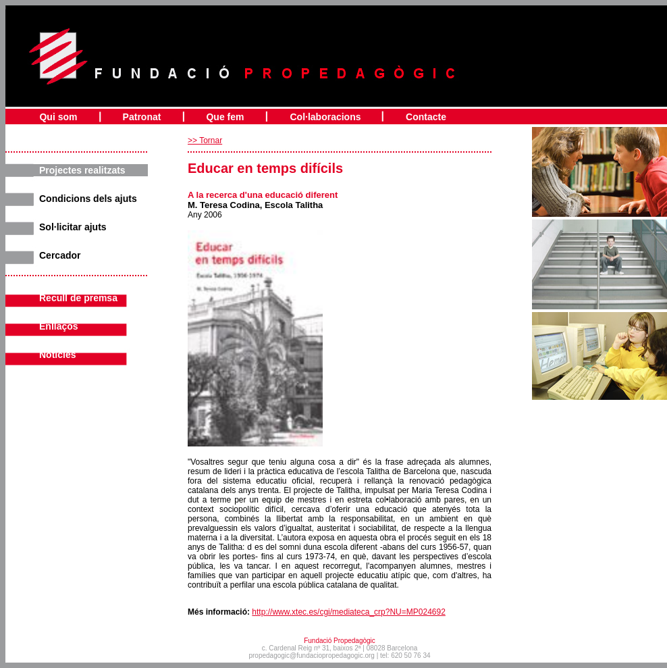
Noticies (57, 354)
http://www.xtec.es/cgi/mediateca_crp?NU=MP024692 (348, 612)
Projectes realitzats (82, 170)
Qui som (58, 116)
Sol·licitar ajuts (73, 227)
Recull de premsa (78, 297)
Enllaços (58, 326)
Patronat (142, 116)
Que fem (225, 116)
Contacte (426, 116)
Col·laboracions (325, 116)
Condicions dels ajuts (88, 198)
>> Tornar (205, 140)
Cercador (59, 255)
